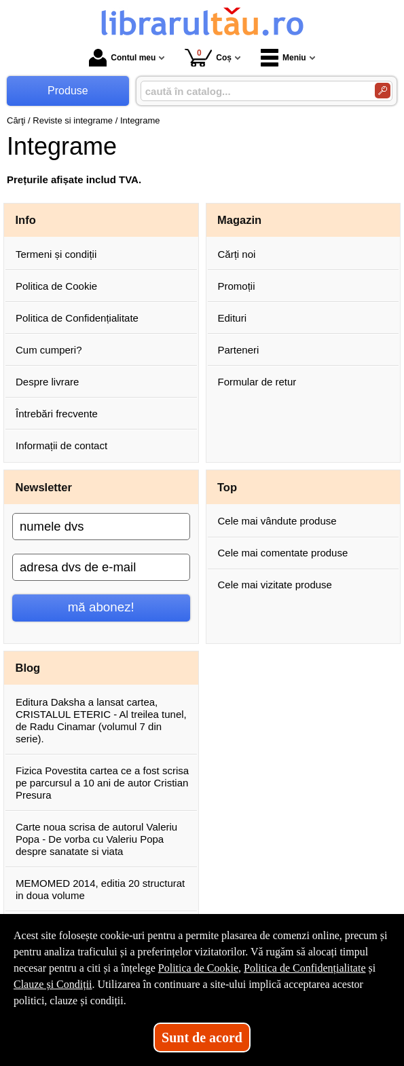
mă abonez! (101, 607)
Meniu (283, 57)
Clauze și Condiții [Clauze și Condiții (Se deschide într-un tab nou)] (53, 984)
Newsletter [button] (44, 487)
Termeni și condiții (56, 254)
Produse (68, 90)
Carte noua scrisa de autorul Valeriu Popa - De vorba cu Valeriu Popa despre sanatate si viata (96, 839)
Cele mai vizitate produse (275, 584)
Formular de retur (257, 381)
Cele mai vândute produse (277, 521)
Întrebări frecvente (57, 413)
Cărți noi (237, 254)
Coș (208, 57)
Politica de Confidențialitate (77, 318)
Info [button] (26, 220)
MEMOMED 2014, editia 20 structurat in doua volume (100, 889)
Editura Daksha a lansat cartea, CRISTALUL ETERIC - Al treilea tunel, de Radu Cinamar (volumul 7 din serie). (101, 720)
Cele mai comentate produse (283, 552)
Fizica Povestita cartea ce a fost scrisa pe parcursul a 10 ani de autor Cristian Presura (102, 783)
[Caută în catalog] (382, 90)
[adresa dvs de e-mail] (101, 567)
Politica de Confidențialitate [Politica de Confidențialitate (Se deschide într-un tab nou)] (305, 968)
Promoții (236, 286)
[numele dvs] (101, 526)
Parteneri (238, 350)
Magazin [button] (239, 220)
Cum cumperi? (49, 350)
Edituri (232, 318)
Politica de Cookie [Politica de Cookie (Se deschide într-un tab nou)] (198, 968)
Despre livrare (47, 381)
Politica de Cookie (56, 286)
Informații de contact (61, 445)
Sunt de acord (202, 1037)
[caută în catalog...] (252, 91)
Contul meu (122, 57)
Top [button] (227, 487)
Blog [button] (28, 668)
